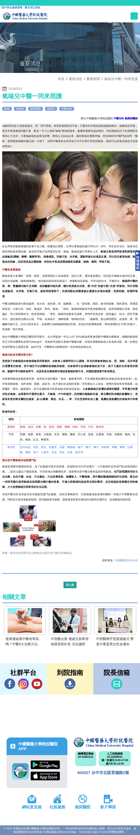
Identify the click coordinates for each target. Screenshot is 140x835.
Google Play (45, 764)
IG (23, 683)
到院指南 (69, 683)
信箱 (116, 683)
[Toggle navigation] (134, 16)
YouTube (36, 683)
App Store (45, 776)
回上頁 (70, 584)
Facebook (9, 683)
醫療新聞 (93, 79)
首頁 (61, 79)
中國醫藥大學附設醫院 (103, 742)
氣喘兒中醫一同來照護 (121, 79)
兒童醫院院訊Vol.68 (126, 560)
